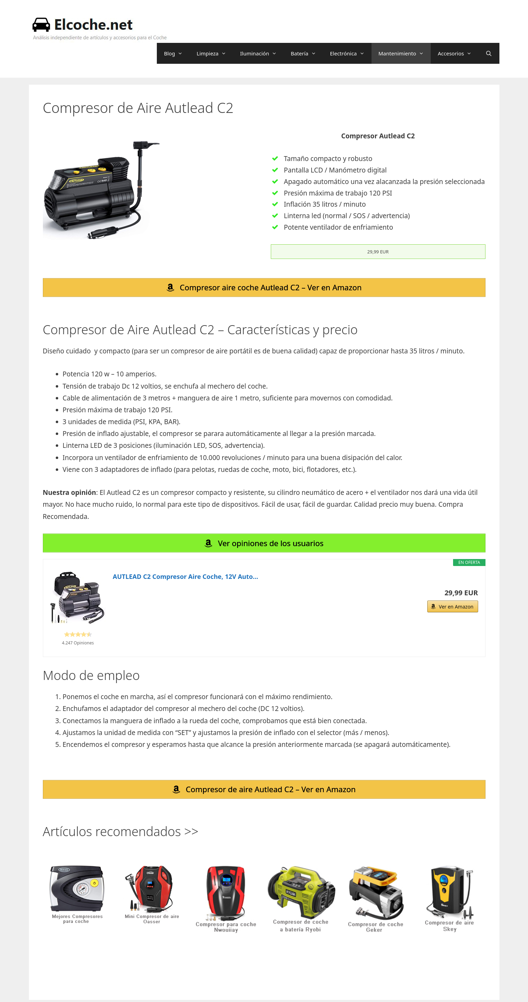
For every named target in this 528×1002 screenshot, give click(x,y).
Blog (177, 53)
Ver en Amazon (456, 607)
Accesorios (458, 53)
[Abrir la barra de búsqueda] (489, 53)
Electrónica (351, 53)
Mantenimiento (404, 53)
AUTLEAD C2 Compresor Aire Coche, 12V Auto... (185, 577)
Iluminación (262, 53)
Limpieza (215, 53)
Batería (307, 53)
